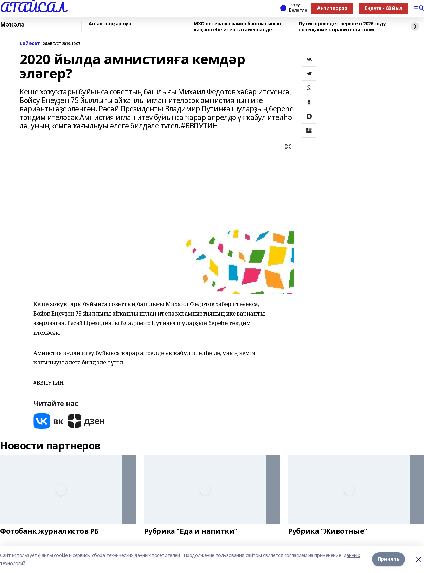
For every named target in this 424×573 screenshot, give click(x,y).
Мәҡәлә (12, 25)
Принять (389, 559)
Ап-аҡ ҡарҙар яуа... (112, 24)
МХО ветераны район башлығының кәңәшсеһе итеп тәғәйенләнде (238, 26)
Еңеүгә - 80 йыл (383, 8)
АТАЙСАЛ (33, 7)
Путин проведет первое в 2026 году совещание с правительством (342, 26)
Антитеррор (332, 8)
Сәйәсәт (30, 44)
